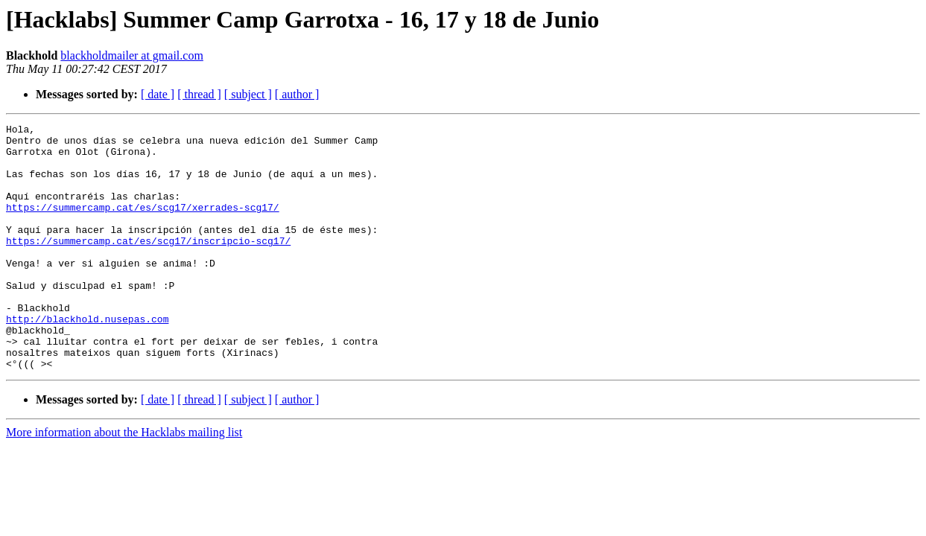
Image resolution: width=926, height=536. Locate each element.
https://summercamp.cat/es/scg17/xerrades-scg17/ (142, 225)
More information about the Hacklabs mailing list (124, 481)
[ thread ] (199, 94)
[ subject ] (248, 94)
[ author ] (297, 94)
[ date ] (157, 94)
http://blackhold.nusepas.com (87, 359)
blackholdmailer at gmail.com (131, 55)
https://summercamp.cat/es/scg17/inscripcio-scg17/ (148, 265)
